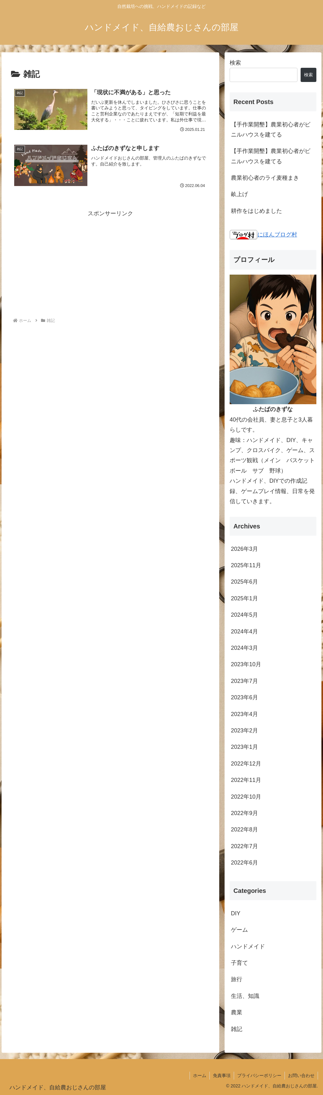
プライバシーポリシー (259, 1075)
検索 (235, 63)
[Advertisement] (110, 262)
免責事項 (222, 1075)
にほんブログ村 (263, 234)
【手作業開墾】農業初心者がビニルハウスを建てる (270, 129)
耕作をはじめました (256, 211)
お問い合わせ (301, 1075)
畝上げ (239, 194)
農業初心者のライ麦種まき (265, 178)
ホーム (199, 1075)
